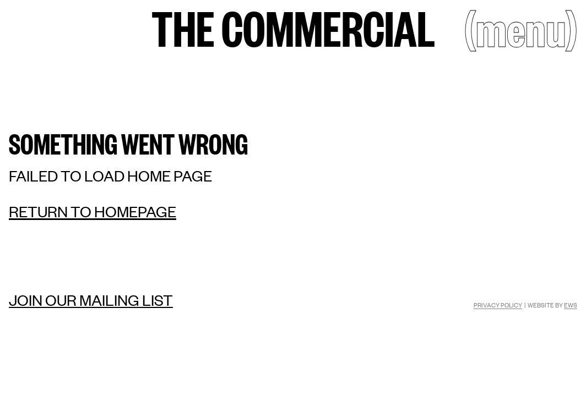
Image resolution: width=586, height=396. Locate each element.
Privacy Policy (498, 305)
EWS (570, 305)
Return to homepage (92, 211)
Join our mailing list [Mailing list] (91, 299)
